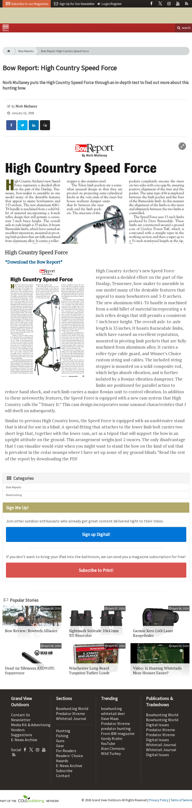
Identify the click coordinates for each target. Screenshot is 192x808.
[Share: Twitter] (23, 125)
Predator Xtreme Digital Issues (160, 737)
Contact (63, 775)
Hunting (63, 730)
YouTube (108, 743)
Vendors (18, 729)
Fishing (62, 735)
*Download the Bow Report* (33, 262)
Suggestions (21, 734)
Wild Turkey (111, 753)
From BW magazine (117, 733)
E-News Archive (24, 739)
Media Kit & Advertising (30, 724)
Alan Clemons (113, 748)
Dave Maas (110, 718)
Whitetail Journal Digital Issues (161, 752)
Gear (60, 745)
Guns (60, 740)
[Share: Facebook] (11, 125)
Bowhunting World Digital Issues (162, 722)
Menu (5, 29)
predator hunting (116, 728)
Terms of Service (181, 800)
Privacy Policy (158, 800)
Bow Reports (26, 51)
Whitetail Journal (71, 718)
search (183, 28)
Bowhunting (14, 495)
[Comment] (45, 125)
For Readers (66, 750)
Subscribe (64, 770)
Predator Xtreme (70, 713)
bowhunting (111, 708)
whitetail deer (113, 713)
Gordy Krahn (111, 738)
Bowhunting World (72, 708)
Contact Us (20, 714)
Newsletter (20, 719)
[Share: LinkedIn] (34, 125)
